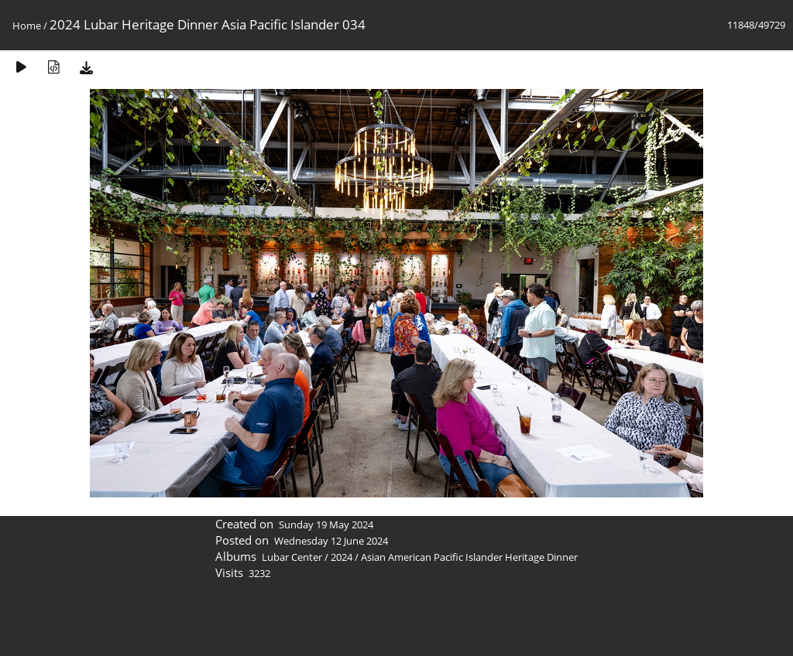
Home (26, 25)
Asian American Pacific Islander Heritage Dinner (469, 557)
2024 (341, 557)
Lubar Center (292, 557)
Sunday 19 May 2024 (326, 524)
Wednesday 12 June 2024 (331, 541)
